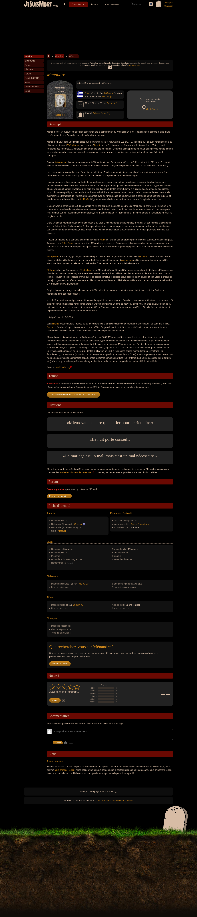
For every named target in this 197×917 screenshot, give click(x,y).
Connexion (168, 6)
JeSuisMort (38, 4)
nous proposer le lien (64, 770)
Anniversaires (112, 4)
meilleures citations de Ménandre (75, 472)
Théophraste (73, 145)
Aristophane (60, 162)
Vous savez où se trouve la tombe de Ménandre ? (73, 394)
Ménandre (73, 56)
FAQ (98, 800)
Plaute (102, 239)
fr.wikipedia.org (63, 367)
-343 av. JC (83, 584)
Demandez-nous (60, 663)
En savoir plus (134, 65)
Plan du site (118, 800)
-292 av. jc (107, 96)
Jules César (67, 243)
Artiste (134, 524)
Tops (93, 4)
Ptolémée (84, 199)
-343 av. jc (108, 93)
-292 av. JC (77, 605)
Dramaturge (143, 524)
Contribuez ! (152, 109)
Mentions (106, 800)
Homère (143, 256)
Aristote (97, 145)
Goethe (50, 327)
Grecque (78, 524)
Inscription (169, 2)
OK (110, 68)
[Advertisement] (98, 31)
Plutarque (51, 270)
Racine (55, 323)
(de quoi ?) (112, 103)
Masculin (62, 531)
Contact (129, 800)
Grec (87, 93)
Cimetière (77, 4)
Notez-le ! (60, 115)
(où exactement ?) (101, 113)
